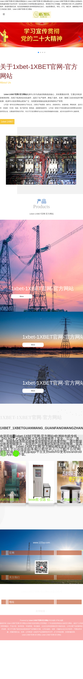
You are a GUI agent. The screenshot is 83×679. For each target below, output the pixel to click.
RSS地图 (52, 620)
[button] (80, 39)
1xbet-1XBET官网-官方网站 (15, 94)
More (22, 296)
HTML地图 (59, 620)
